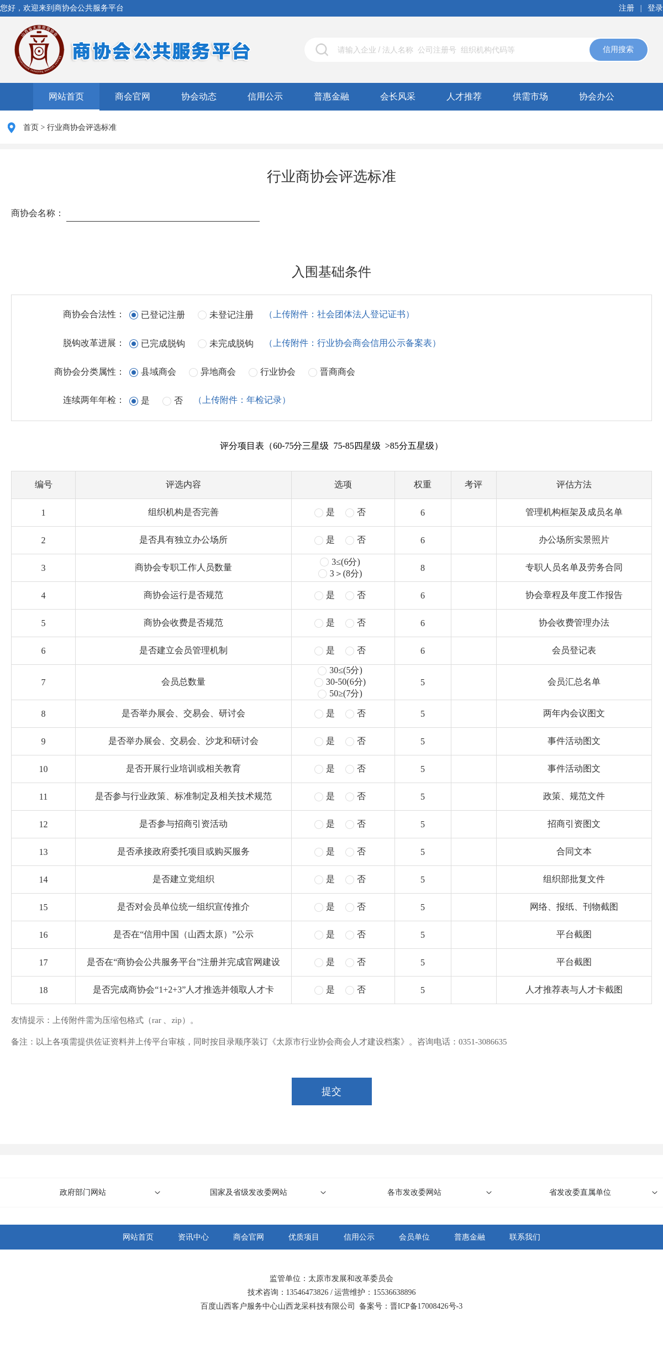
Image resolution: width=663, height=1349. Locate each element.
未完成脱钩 (231, 343)
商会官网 (132, 96)
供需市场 (530, 96)
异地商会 (218, 371)
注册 (626, 8)
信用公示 (265, 96)
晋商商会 (337, 371)
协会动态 (199, 96)
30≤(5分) (345, 670)
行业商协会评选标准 (82, 127)
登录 (655, 8)
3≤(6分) (346, 561)
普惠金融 (331, 96)
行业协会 (278, 371)
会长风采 (397, 96)
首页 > (35, 127)
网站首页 (66, 96)
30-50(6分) (346, 681)
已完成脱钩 (163, 343)
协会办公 (596, 96)
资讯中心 (193, 1237)
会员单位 (414, 1237)
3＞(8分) (346, 573)
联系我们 (524, 1237)
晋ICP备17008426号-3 (426, 1306)
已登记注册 (163, 314)
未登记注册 (231, 314)
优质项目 (303, 1237)
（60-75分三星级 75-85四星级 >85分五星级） (353, 445)
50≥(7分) (345, 693)
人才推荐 (464, 96)
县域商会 (158, 371)
